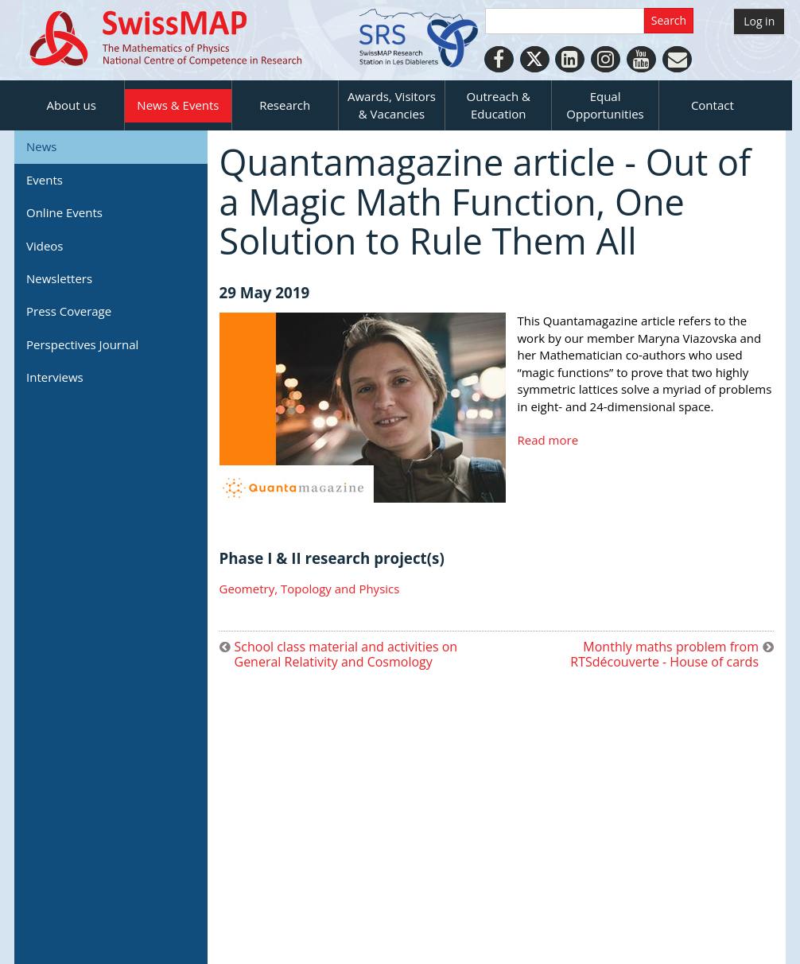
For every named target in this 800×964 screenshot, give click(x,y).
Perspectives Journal (82, 344)
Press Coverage (68, 311)
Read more (548, 440)
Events (44, 180)
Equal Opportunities (604, 104)
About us (70, 105)
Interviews (54, 377)
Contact (712, 105)
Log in (759, 21)
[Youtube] (641, 59)
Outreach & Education (498, 104)
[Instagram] (605, 59)
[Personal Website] (677, 59)
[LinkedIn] (569, 59)
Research (284, 105)
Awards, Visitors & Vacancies (392, 104)
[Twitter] (535, 59)
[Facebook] (499, 59)
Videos (45, 246)
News (41, 146)
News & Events (178, 105)
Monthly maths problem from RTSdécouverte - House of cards (664, 654)
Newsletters (59, 278)
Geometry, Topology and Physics (309, 588)
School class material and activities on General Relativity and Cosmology (346, 654)
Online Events (64, 212)
